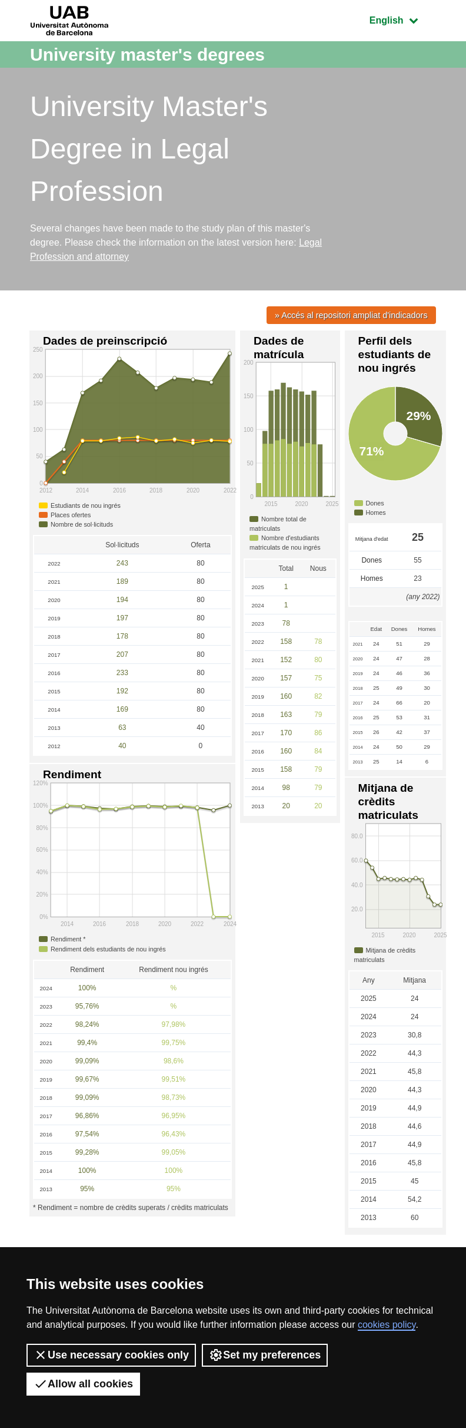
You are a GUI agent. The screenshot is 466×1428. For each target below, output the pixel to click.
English (402, 19)
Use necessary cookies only (111, 1355)
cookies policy (386, 1325)
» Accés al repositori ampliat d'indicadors (351, 315)
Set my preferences (265, 1355)
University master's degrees (147, 54)
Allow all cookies (83, 1384)
